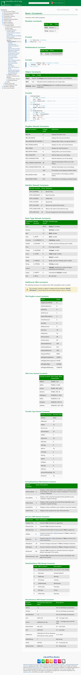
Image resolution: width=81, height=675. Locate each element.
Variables (10, 43)
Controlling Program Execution (13, 58)
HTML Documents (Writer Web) (11, 13)
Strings (9, 47)
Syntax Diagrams (11, 37)
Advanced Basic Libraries (14, 79)
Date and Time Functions (14, 48)
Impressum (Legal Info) (29, 664)
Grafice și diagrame (8, 22)
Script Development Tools (11, 85)
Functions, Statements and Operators (14, 39)
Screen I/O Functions (13, 54)
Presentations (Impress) (9, 16)
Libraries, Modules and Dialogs (14, 35)
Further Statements (12, 73)
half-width (53, 533)
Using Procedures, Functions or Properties (13, 33)
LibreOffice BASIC (9, 25)
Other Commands (12, 61)
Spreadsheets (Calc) (8, 14)
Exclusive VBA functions (14, 70)
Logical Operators (12, 44)
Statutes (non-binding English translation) (54, 664)
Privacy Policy (39, 664)
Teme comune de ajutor (9, 88)
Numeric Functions (12, 51)
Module (7, 5)
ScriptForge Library (12, 80)
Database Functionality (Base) (10, 19)
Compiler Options (11, 31)
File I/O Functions (12, 56)
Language (17, 5)
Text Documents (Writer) (9, 11)
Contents (4, 10)
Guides (8, 82)
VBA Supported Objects (13, 71)
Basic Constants (12, 41)
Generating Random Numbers (12, 63)
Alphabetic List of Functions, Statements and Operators (13, 76)
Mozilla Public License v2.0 (35, 667)
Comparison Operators (13, 46)
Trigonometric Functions (14, 53)
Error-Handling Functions (14, 60)
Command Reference (11, 30)
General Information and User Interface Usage (13, 27)
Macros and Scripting (8, 24)
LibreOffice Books (51, 656)
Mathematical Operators (14, 50)
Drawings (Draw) (7, 17)
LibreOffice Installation (8, 86)
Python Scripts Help (9, 83)
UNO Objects (11, 66)
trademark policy (27, 671)
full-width (52, 538)
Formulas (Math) (7, 21)
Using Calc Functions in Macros (13, 68)
